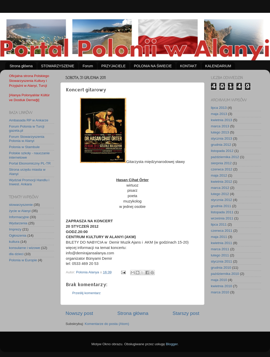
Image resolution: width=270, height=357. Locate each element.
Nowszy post (79, 313)
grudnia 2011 (221, 206)
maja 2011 (219, 237)
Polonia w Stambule (24, 147)
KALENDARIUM (218, 66)
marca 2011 (220, 249)
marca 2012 (220, 188)
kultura (14, 242)
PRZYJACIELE (113, 66)
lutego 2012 (220, 194)
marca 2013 (220, 126)
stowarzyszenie (21, 205)
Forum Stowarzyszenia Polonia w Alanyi (26, 139)
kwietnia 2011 (221, 243)
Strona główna (21, 66)
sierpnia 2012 (221, 163)
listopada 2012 (222, 151)
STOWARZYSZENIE (57, 66)
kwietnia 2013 (221, 120)
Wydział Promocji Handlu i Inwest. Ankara (29, 182)
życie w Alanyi (20, 211)
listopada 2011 (222, 212)
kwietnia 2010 (221, 286)
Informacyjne (19, 217)
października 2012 (225, 157)
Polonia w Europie (23, 260)
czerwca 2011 (221, 231)
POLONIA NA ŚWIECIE (153, 66)
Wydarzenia (18, 223)
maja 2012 (219, 175)
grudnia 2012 (221, 145)
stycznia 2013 (221, 138)
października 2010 (225, 274)
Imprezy (15, 229)
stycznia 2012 (221, 200)
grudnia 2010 (221, 267)
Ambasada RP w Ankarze (28, 120)
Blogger (172, 344)
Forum (88, 66)
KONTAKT (188, 66)
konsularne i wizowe (24, 248)
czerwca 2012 (221, 169)
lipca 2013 (219, 108)
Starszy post (186, 313)
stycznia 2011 (221, 261)
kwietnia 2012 (221, 182)
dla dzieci (16, 254)
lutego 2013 (220, 132)
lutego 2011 (220, 255)
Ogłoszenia (17, 235)
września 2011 (222, 218)
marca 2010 (220, 292)
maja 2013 (219, 114)
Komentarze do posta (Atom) (107, 324)
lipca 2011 (219, 224)
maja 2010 (219, 280)
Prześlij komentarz (86, 293)
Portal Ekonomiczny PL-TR (30, 163)
